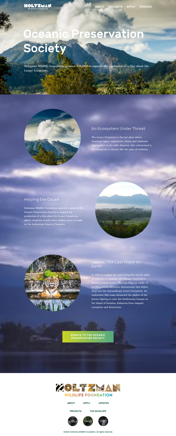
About (99, 6)
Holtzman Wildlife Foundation (37, 6)
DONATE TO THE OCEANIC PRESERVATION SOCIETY (88, 348)
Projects (115, 6)
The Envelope (98, 411)
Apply (131, 6)
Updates (145, 6)
